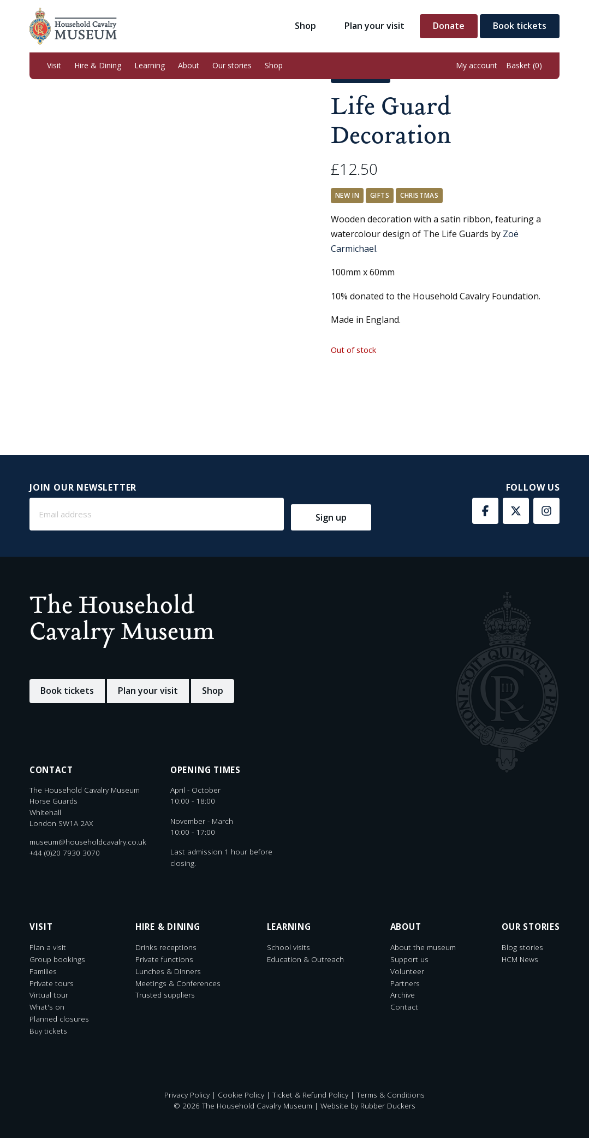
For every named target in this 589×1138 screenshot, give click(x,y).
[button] (54, 65)
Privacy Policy (187, 1094)
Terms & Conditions (390, 1094)
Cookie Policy (241, 1094)
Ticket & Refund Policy (310, 1094)
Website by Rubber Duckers (367, 1105)
